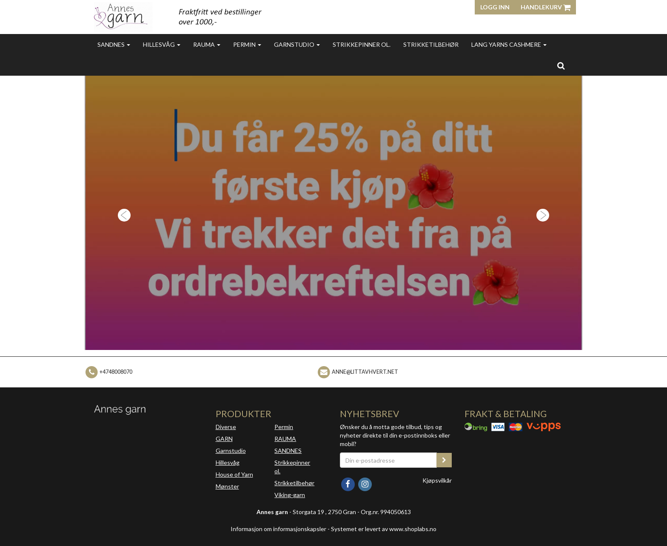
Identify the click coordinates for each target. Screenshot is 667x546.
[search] (561, 65)
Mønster (227, 486)
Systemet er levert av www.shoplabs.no (383, 528)
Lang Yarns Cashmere (509, 44)
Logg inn (495, 7)
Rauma (206, 44)
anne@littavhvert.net (365, 372)
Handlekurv (545, 7)
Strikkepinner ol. (362, 44)
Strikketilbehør (431, 44)
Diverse (226, 426)
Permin (247, 44)
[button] (122, 213)
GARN (224, 438)
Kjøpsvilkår (437, 480)
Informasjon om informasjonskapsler (278, 528)
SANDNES (288, 450)
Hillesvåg (161, 44)
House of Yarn (234, 474)
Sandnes (113, 44)
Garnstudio (297, 44)
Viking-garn (289, 494)
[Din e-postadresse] (388, 460)
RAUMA (285, 438)
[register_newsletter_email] (444, 460)
